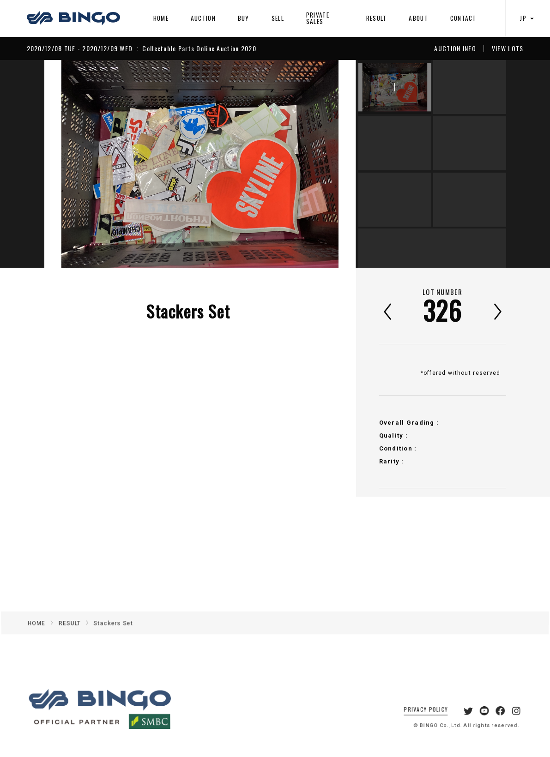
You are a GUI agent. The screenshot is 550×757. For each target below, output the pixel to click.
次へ (498, 311)
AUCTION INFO (455, 48)
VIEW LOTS (508, 48)
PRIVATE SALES (317, 17)
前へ (387, 311)
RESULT (376, 18)
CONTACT (463, 18)
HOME (161, 18)
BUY (243, 18)
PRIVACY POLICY (418, 718)
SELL (278, 18)
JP (528, 18)
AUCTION (203, 18)
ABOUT (418, 18)
